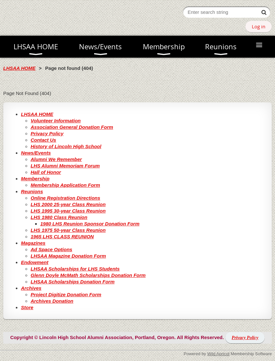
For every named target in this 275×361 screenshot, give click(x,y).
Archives (31, 288)
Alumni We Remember (56, 159)
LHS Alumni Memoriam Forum (65, 165)
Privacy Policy (47, 133)
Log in (258, 26)
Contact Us (43, 140)
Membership (35, 178)
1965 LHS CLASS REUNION (62, 236)
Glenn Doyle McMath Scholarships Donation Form (88, 275)
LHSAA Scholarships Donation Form (72, 281)
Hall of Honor (46, 172)
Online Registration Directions (65, 198)
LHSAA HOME (19, 68)
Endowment (34, 262)
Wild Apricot (218, 353)
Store (27, 307)
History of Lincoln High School (66, 146)
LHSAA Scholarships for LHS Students (75, 268)
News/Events (36, 153)
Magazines (33, 243)
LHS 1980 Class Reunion (59, 217)
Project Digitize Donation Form (66, 294)
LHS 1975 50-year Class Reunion (68, 230)
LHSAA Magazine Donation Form (68, 256)
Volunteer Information (56, 120)
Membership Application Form (65, 185)
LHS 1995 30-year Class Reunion (68, 211)
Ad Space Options (51, 249)
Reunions (32, 191)
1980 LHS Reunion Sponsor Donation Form (90, 223)
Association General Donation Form (72, 127)
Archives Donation (52, 301)
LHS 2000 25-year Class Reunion (68, 204)
